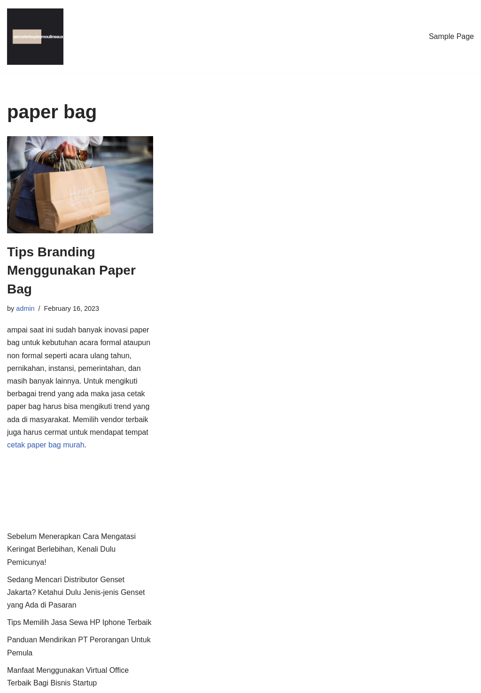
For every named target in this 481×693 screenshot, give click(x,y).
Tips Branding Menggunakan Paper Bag (71, 270)
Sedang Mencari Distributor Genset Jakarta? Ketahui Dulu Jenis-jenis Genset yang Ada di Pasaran (76, 592)
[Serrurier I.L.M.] (35, 36)
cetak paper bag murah (46, 445)
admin (25, 308)
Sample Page (451, 36)
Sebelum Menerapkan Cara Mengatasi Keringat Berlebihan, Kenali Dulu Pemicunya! (71, 549)
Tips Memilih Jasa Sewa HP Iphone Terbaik (79, 622)
